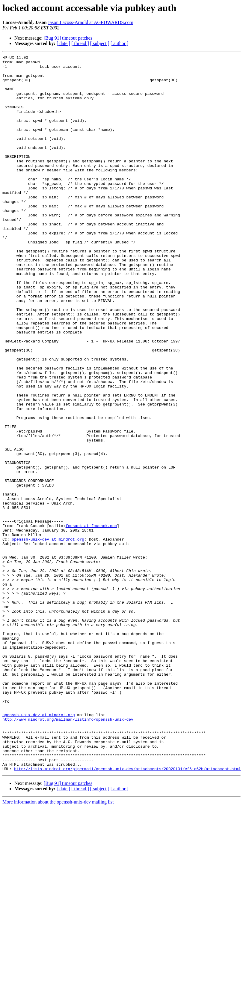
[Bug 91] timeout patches (68, 38)
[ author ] (120, 43)
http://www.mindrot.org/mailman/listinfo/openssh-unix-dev (67, 852)
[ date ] (63, 43)
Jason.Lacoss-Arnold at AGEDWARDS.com (90, 22)
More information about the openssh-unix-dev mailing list (58, 945)
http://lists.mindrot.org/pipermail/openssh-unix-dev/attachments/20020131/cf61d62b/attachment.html (127, 912)
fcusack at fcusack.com (91, 620)
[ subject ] (99, 43)
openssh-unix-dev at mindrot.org (48, 636)
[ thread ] (80, 43)
